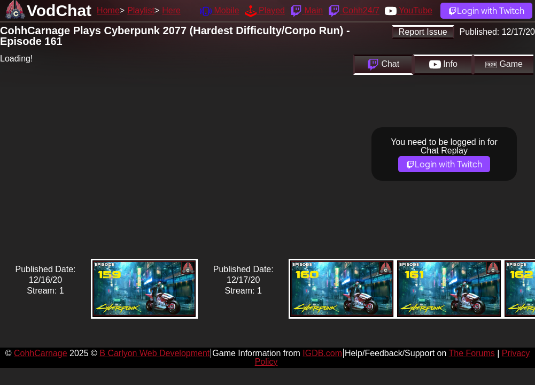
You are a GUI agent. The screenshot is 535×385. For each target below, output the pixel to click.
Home (108, 10)
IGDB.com (322, 353)
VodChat (59, 10)
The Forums (472, 353)
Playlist (140, 10)
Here (171, 10)
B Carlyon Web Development (154, 353)
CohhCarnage (40, 353)
